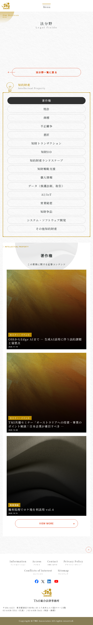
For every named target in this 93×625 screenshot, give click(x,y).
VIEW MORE (46, 523)
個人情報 (46, 177)
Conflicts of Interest (38, 572)
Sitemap (63, 572)
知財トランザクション (46, 143)
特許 (47, 109)
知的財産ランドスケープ (46, 160)
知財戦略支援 (46, 169)
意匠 (47, 135)
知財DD (46, 152)
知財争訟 (46, 212)
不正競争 (46, 126)
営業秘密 (46, 203)
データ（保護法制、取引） (46, 186)
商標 (47, 118)
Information (18, 563)
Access (36, 563)
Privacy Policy (73, 563)
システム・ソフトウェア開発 (46, 220)
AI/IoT (46, 194)
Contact (52, 563)
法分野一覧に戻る (46, 72)
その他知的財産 (46, 229)
